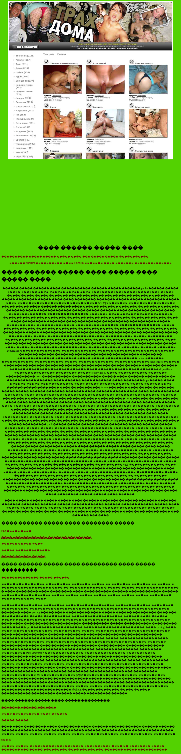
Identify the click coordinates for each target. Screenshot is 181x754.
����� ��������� (48, 749)
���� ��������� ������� (95, 749)
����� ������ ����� (23, 556)
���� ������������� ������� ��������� (46, 537)
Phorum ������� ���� (94, 263)
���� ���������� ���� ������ (34, 713)
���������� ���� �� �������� (117, 745)
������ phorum (22, 263)
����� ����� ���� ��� (66, 256)
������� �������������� (143, 263)
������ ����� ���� (22, 543)
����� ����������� (145, 749)
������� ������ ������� (28, 707)
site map (6, 739)
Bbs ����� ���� (16, 531)
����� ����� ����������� (119, 256)
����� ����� (15, 720)
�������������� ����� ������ (35, 577)
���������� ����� (21, 256)
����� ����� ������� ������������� (42, 745)
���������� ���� (55, 263)
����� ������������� (25, 550)
